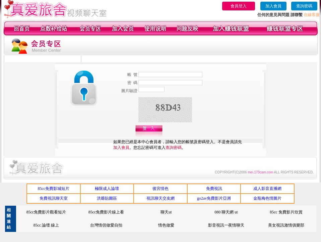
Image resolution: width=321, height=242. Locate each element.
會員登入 (239, 6)
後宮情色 (160, 188)
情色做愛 (166, 225)
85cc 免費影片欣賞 (286, 212)
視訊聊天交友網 (160, 198)
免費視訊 (214, 188)
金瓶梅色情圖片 (267, 198)
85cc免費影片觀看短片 (46, 212)
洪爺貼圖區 (107, 198)
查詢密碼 (304, 6)
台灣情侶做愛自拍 (106, 225)
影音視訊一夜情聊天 (226, 225)
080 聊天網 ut (226, 212)
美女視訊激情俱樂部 (286, 225)
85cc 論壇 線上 (46, 225)
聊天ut (166, 212)
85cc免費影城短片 (53, 188)
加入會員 (273, 6)
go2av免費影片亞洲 (214, 198)
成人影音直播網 (267, 188)
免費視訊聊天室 (54, 198)
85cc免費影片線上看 (106, 212)
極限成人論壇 (107, 188)
